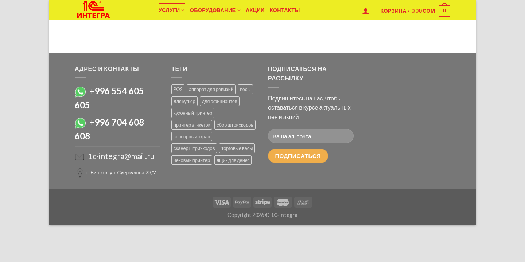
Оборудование (215, 10)
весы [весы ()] (245, 89)
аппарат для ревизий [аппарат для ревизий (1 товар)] (211, 89)
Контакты (285, 10)
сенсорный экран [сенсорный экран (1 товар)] (192, 136)
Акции (255, 10)
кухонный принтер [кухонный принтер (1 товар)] (193, 113)
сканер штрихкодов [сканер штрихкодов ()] (194, 148)
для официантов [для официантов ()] (219, 101)
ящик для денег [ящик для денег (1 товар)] (233, 160)
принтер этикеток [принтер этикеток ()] (192, 125)
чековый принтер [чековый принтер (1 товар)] (192, 160)
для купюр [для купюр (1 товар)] (184, 101)
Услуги (172, 10)
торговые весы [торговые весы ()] (237, 148)
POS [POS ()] (178, 89)
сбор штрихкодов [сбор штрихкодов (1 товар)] (235, 125)
